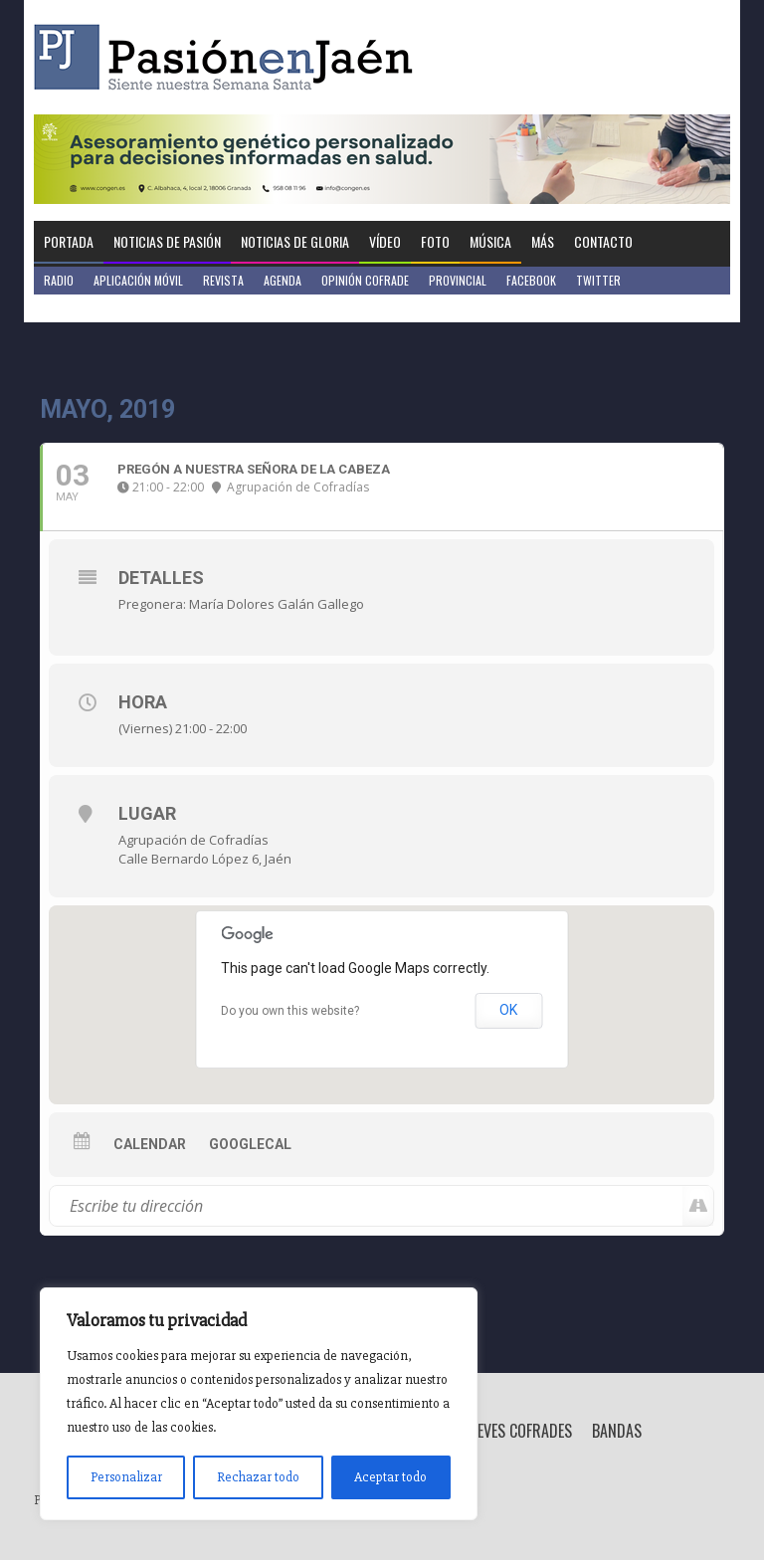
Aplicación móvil (138, 280)
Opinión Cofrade (365, 280)
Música (490, 241)
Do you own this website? (290, 1011)
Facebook (531, 280)
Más (542, 241)
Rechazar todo (258, 1476)
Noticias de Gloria (295, 241)
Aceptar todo (390, 1476)
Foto (435, 241)
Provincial (457, 280)
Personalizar (126, 1476)
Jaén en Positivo (87, 307)
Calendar (149, 1144)
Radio (59, 280)
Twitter (598, 280)
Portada (69, 241)
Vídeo (385, 241)
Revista (223, 280)
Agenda (282, 280)
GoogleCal (250, 1144)
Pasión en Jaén (229, 57)
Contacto (603, 241)
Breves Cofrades (516, 1431)
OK (508, 1010)
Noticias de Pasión (167, 241)
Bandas (617, 1431)
